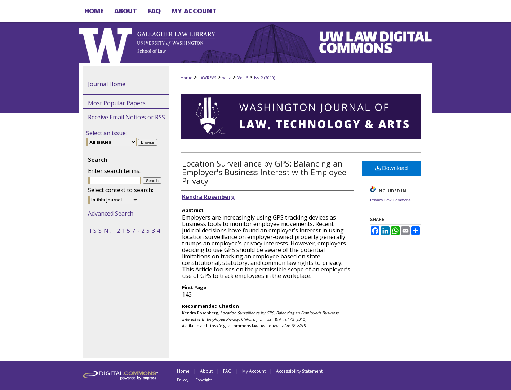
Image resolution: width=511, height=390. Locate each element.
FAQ (227, 371)
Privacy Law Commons (390, 200)
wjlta (226, 77)
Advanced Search (110, 213)
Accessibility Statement (299, 371)
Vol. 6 (242, 77)
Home (186, 77)
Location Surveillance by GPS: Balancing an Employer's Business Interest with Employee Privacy (264, 172)
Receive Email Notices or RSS (126, 117)
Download (391, 168)
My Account (254, 371)
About (206, 371)
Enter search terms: (114, 171)
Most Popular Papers (117, 103)
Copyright (203, 379)
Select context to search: (120, 190)
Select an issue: (106, 133)
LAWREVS (207, 77)
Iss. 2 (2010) (264, 77)
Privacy (182, 379)
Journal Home (106, 84)
